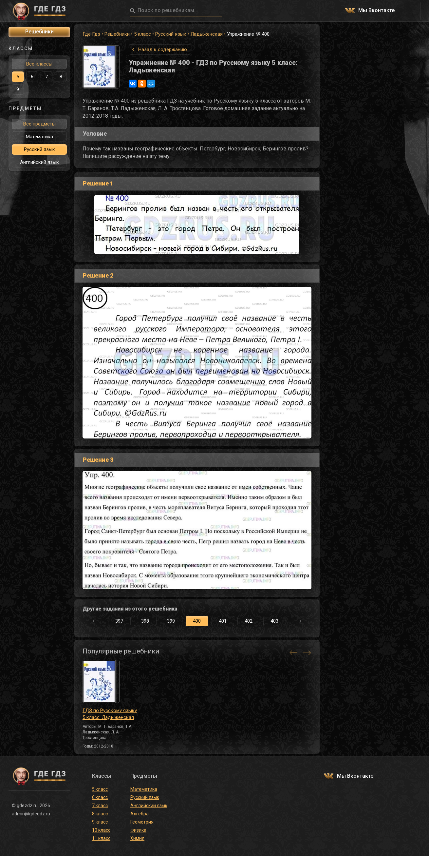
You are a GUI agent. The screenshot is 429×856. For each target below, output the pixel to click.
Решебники (117, 34)
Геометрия (142, 822)
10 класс (101, 830)
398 (145, 621)
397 (119, 621)
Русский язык (170, 34)
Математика (39, 137)
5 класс (142, 34)
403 (274, 621)
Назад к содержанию (162, 49)
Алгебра (139, 813)
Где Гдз (91, 34)
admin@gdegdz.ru (31, 813)
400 (197, 621)
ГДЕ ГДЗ (39, 11)
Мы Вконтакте (376, 10)
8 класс (100, 813)
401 (223, 621)
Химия (137, 838)
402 (248, 621)
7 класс (100, 805)
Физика (138, 830)
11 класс (101, 838)
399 (171, 621)
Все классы (39, 64)
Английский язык (39, 162)
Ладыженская (207, 34)
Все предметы (39, 124)
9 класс (100, 822)
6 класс (100, 797)
